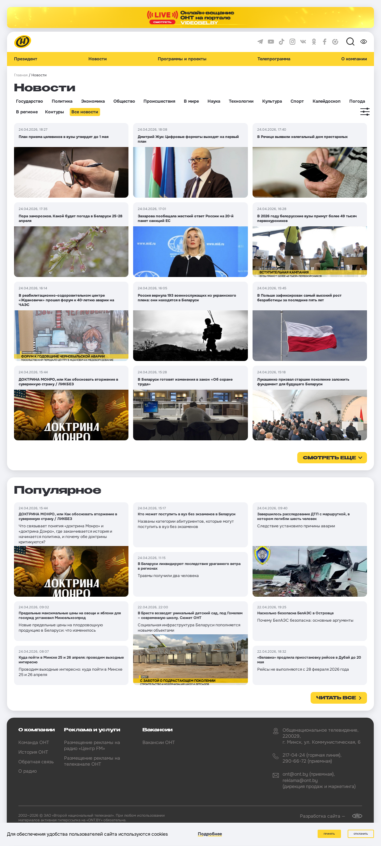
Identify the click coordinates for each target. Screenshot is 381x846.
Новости (97, 59)
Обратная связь (36, 762)
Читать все (336, 698)
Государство (29, 101)
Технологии (241, 101)
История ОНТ (33, 752)
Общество (124, 101)
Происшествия (159, 101)
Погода (357, 101)
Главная (21, 75)
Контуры (54, 112)
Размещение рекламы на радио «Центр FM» (92, 745)
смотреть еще (329, 458)
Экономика (93, 101)
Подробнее (210, 834)
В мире (191, 101)
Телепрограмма (274, 59)
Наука (214, 101)
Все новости (84, 112)
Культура (272, 101)
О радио (27, 771)
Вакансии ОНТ (158, 742)
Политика (62, 101)
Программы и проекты (182, 59)
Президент (25, 59)
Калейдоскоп (327, 101)
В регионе (27, 112)
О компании (354, 59)
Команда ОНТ (33, 742)
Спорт (297, 101)
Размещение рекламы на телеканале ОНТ (92, 761)
